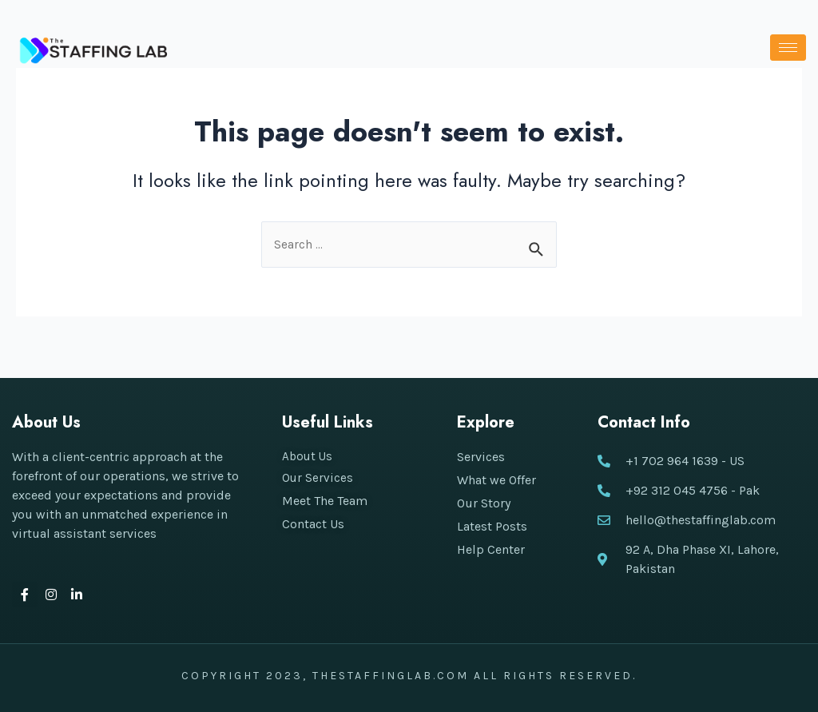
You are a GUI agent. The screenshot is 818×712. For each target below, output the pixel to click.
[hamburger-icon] (788, 47)
